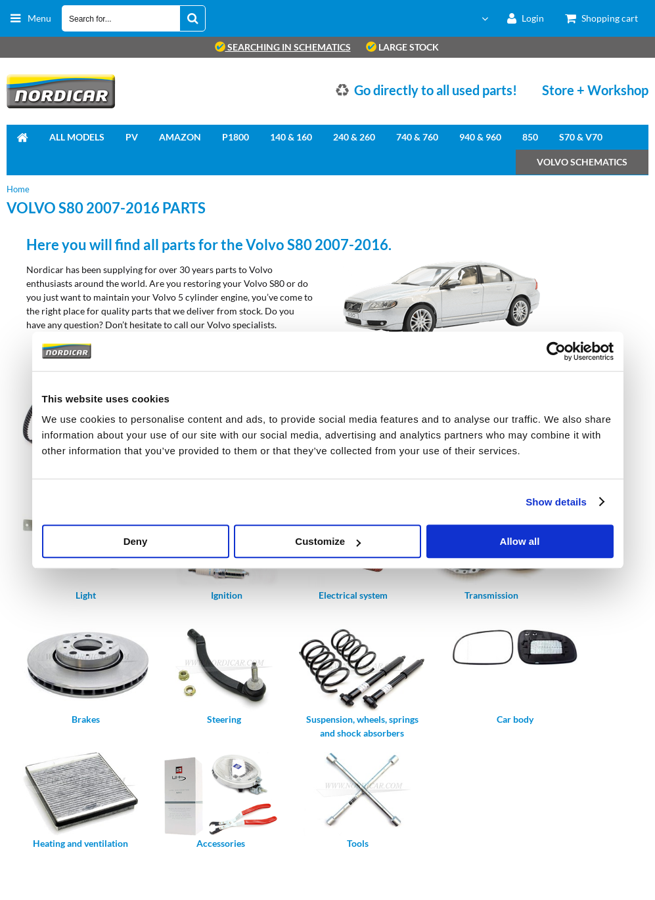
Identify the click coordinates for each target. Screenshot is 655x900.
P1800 (235, 136)
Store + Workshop (595, 90)
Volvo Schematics (582, 161)
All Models (76, 136)
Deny (136, 541)
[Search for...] (192, 18)
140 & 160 (291, 136)
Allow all (520, 541)
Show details (556, 501)
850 (530, 136)
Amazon (180, 136)
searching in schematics (283, 47)
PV (131, 136)
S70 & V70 (580, 136)
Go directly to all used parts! (435, 90)
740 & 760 (417, 136)
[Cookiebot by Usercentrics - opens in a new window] (556, 351)
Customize (328, 541)
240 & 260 (354, 136)
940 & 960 (480, 136)
